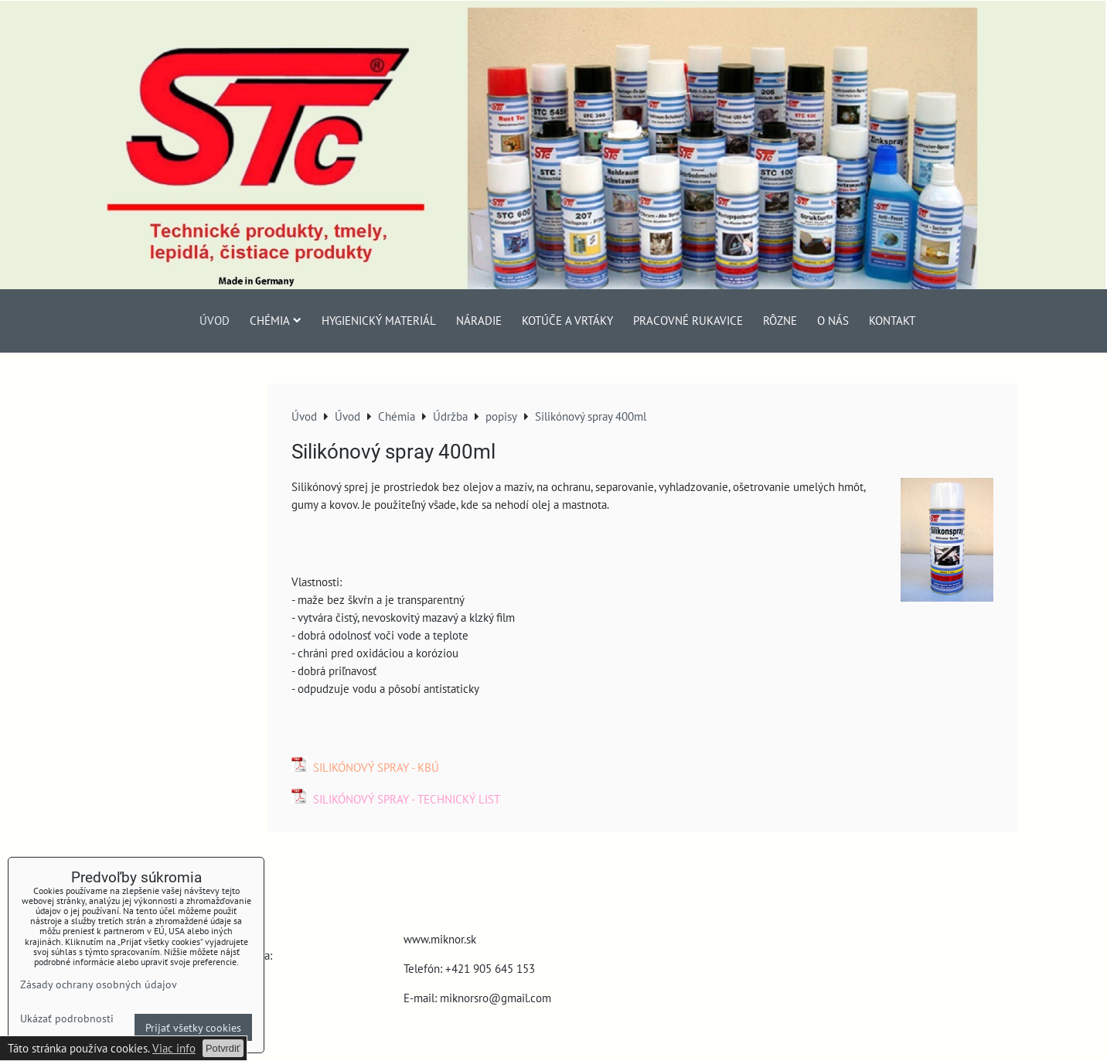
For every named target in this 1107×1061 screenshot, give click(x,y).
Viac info (174, 1048)
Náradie (479, 320)
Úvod (214, 320)
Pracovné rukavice (688, 320)
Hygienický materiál (379, 320)
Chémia (275, 320)
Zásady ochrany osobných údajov (98, 984)
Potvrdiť (223, 1048)
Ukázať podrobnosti (67, 1018)
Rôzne (780, 320)
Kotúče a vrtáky (567, 320)
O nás (833, 320)
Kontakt (892, 320)
